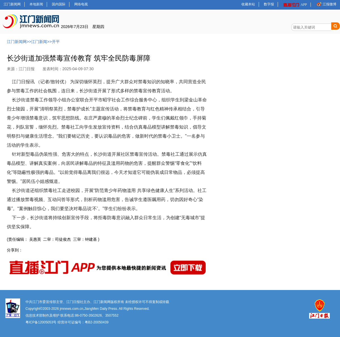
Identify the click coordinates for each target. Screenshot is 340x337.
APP (295, 5)
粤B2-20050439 (97, 322)
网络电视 (81, 4)
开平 (56, 41)
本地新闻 (36, 4)
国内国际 (58, 4)
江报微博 (326, 4)
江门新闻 (39, 41)
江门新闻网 (12, 4)
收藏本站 (248, 4)
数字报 (269, 4)
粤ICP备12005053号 (41, 322)
